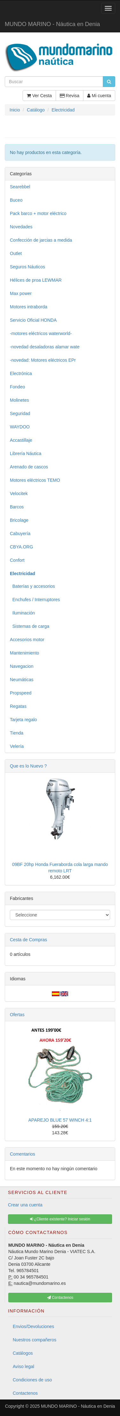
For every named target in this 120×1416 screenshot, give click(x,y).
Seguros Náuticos (27, 266)
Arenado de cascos (29, 466)
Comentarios (22, 1154)
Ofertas (17, 1014)
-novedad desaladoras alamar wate (45, 346)
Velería (17, 746)
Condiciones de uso (32, 1379)
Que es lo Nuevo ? (28, 765)
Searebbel (20, 186)
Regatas (18, 706)
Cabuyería (20, 533)
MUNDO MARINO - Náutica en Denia (52, 24)
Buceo (16, 200)
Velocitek (19, 493)
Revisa (70, 95)
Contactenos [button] (60, 1297)
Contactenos (25, 1393)
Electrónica (21, 373)
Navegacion (21, 666)
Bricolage (19, 520)
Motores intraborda (28, 306)
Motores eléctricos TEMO (35, 480)
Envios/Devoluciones (33, 1326)
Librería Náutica (25, 453)
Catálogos (23, 1353)
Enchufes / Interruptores (35, 599)
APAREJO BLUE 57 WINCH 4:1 (60, 1120)
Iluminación (22, 612)
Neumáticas (21, 679)
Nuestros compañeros (34, 1339)
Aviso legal (23, 1366)
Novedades (21, 226)
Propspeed (21, 692)
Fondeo (17, 386)
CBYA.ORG (21, 546)
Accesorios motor (27, 639)
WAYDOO (20, 426)
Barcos (17, 506)
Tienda (16, 732)
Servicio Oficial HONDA (33, 320)
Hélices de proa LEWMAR (36, 280)
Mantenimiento (24, 652)
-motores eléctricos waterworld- (41, 333)
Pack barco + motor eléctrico (38, 213)
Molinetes (19, 400)
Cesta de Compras (28, 939)
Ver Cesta (39, 95)
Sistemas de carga (29, 626)
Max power (21, 293)
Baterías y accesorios (32, 586)
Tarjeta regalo (23, 719)
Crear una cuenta (25, 1204)
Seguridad (20, 413)
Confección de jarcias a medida (41, 240)
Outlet (16, 253)
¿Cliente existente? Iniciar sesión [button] (60, 1219)
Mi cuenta (99, 95)
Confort (17, 560)
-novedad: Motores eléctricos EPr (43, 360)
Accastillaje (21, 440)
